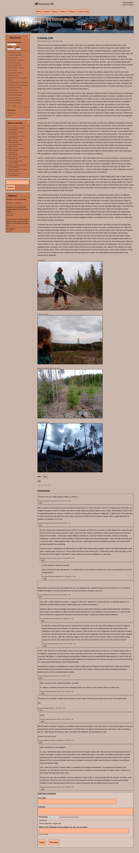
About (38, 11)
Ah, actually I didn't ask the (16, 136)
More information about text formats (69, 818)
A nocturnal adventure (15, 55)
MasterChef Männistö (15, 100)
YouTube (9, 231)
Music (55, 11)
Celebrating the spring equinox (18, 85)
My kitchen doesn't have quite (17, 169)
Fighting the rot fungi (14, 87)
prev (9, 105)
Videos (63, 11)
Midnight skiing (13, 90)
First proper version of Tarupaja (18, 82)
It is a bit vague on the (15, 161)
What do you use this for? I (16, 148)
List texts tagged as (14, 42)
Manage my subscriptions (14, 203)
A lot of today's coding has (16, 128)
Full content (10, 215)
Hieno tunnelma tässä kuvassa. (18, 157)
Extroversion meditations (16, 60)
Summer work (12, 70)
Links (9, 115)
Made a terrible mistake (15, 140)
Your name (42, 798)
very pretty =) (12, 152)
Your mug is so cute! (14, 173)
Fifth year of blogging (14, 102)
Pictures (72, 11)
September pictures (14, 63)
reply (40, 503)
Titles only (9, 213)
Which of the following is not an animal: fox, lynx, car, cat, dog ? (64, 828)
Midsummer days (13, 75)
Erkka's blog (83, 11)
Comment (42, 807)
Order (18, 47)
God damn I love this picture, (17, 165)
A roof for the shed (14, 97)
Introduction (12, 113)
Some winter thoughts (15, 95)
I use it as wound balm (15, 144)
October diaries (13, 57)
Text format (43, 818)
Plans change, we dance (16, 68)
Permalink (40, 500)
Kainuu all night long (14, 65)
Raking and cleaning (14, 52)
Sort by (9, 47)
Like (39, 481)
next (20, 105)
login (124, 5)
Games (47, 11)
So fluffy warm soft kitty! (15, 132)
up (38, 483)
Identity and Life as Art (15, 73)
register (131, 5)
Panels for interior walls (15, 92)
